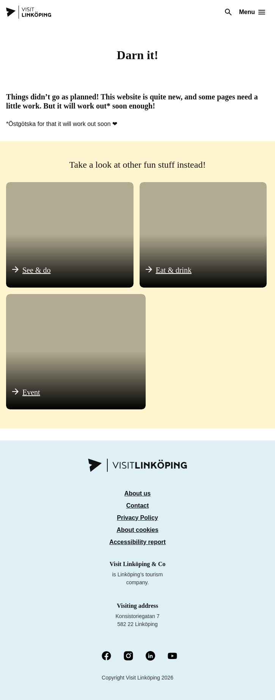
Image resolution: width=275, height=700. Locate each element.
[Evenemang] (76, 351)
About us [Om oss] (137, 493)
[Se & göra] (70, 234)
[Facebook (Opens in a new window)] (106, 656)
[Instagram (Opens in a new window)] (128, 656)
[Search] (228, 12)
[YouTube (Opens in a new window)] (172, 657)
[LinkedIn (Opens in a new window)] (150, 656)
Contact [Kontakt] (137, 505)
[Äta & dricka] (203, 234)
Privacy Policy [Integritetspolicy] (137, 517)
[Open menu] (252, 12)
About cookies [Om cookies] (137, 530)
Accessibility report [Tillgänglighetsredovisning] (137, 542)
